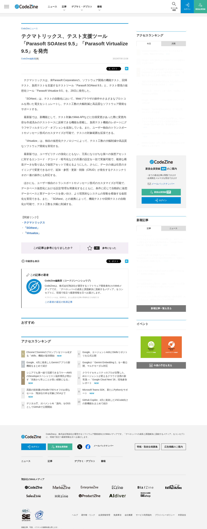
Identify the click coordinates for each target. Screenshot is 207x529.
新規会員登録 (160, 192)
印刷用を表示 (30, 261)
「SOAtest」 (32, 227)
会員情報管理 (104, 515)
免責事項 (117, 515)
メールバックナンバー (161, 183)
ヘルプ (75, 515)
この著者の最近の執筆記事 (58, 302)
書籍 (99, 6)
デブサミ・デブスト (81, 6)
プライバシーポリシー (165, 515)
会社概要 (129, 515)
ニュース (52, 6)
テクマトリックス (34, 222)
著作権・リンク (88, 515)
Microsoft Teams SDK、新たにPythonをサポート (163, 133)
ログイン (161, 200)
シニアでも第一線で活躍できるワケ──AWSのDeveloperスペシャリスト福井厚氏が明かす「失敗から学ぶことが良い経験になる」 (49, 376)
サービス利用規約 (144, 515)
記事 (64, 6)
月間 (173, 44)
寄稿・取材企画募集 (147, 446)
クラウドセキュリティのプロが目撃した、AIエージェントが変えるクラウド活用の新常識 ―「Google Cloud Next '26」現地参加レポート (163, 121)
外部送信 (182, 515)
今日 (149, 44)
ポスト (113, 69)
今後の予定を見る (160, 365)
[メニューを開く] (6, 6)
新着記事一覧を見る (161, 308)
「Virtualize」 (32, 233)
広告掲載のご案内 (173, 446)
